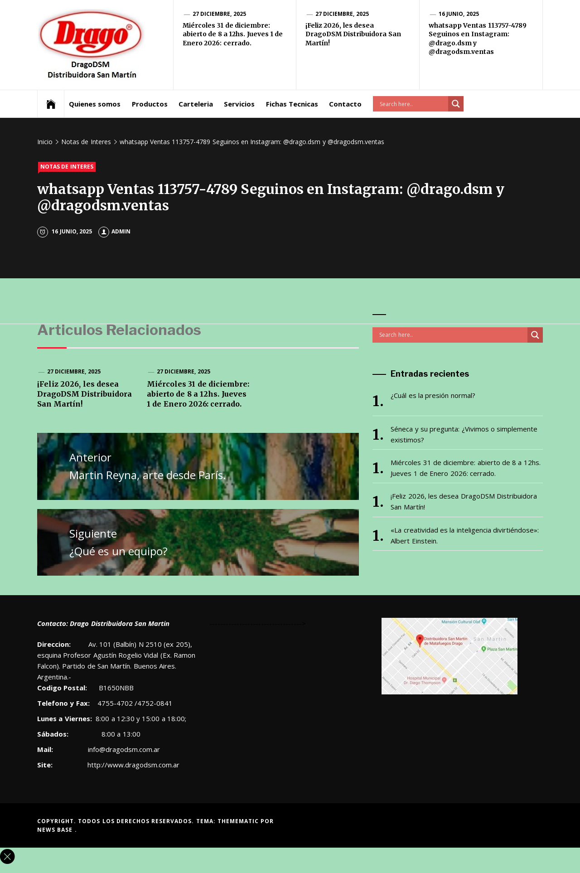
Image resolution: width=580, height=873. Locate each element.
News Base (56, 830)
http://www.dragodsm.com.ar (133, 764)
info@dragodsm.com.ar (123, 749)
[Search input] (413, 104)
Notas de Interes (66, 166)
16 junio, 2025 (459, 14)
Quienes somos (95, 103)
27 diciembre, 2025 (219, 14)
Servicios (239, 103)
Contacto (345, 103)
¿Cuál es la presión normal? (433, 395)
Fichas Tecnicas (292, 103)
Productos (150, 103)
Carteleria (196, 103)
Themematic (239, 821)
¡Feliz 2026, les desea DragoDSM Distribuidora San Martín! (353, 34)
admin (114, 231)
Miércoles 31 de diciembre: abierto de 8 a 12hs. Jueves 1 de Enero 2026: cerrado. (233, 34)
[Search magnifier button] (456, 104)
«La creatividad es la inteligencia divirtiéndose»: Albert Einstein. (465, 535)
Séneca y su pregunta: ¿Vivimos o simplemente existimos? (464, 434)
